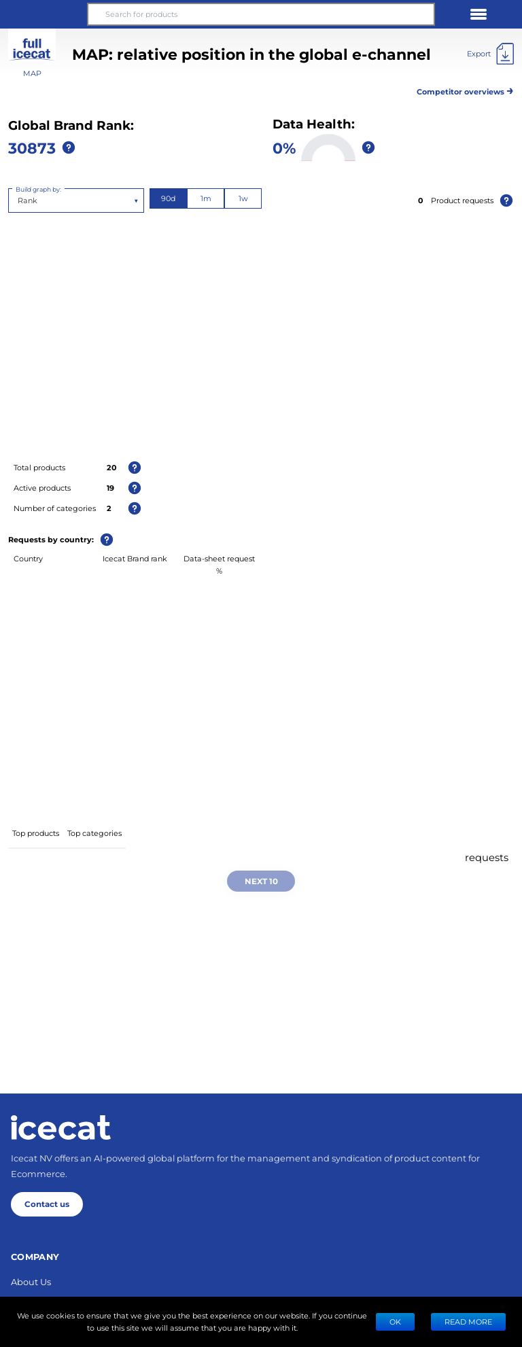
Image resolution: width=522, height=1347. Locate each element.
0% (284, 147)
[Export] (490, 54)
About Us (31, 1281)
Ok (395, 1321)
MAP (32, 73)
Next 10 (261, 881)
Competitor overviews (465, 89)
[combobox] (19, 200)
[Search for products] (261, 14)
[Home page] (61, 1127)
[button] (43, 14)
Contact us (46, 1204)
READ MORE (468, 1321)
